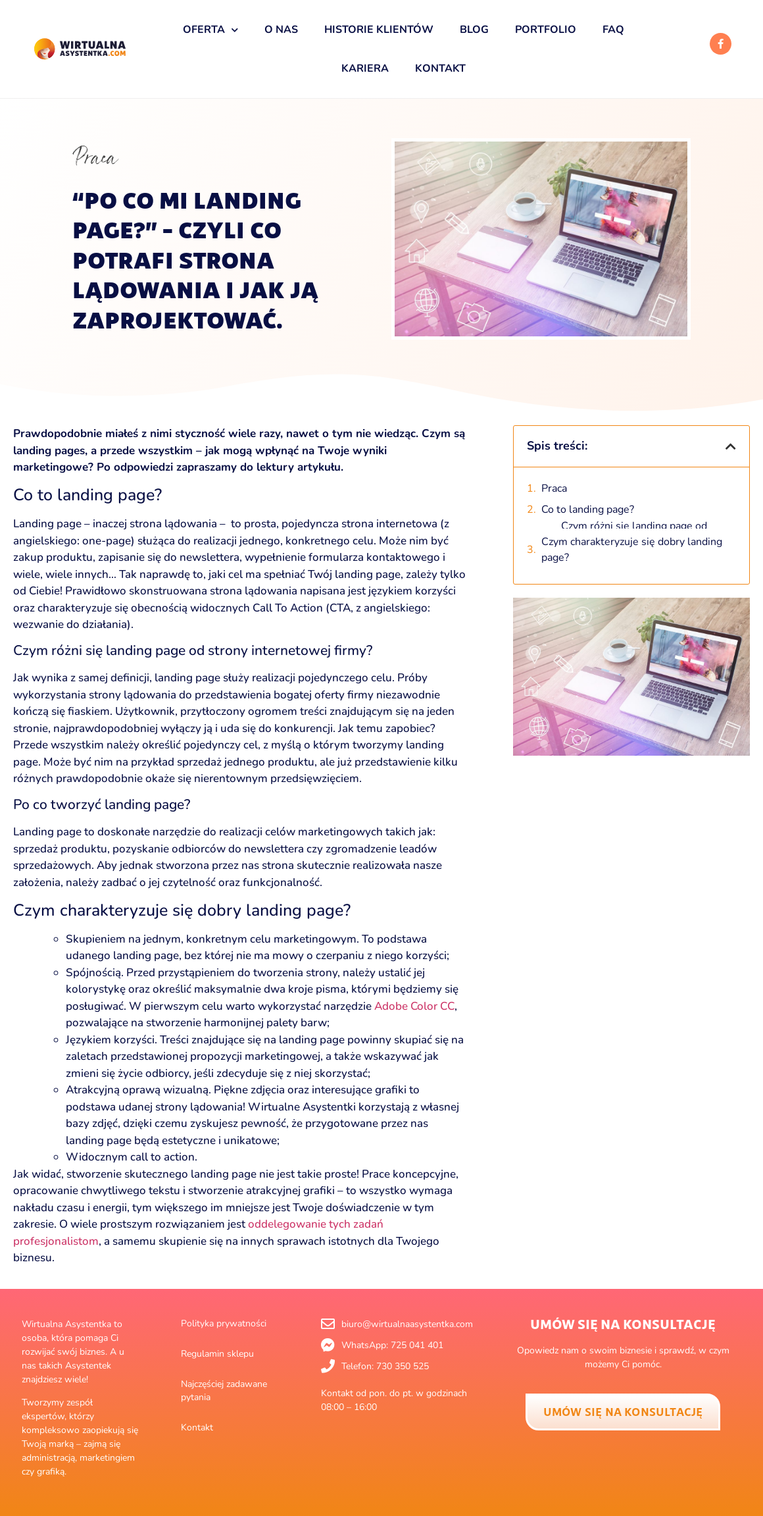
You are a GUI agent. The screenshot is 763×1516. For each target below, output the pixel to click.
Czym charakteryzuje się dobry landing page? (631, 539)
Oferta (210, 30)
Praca (94, 157)
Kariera (365, 68)
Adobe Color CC (414, 1006)
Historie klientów (378, 29)
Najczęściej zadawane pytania (224, 1390)
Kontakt (440, 68)
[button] (731, 446)
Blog (474, 29)
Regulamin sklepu (217, 1353)
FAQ (613, 29)
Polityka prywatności (223, 1323)
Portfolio (545, 29)
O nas (281, 29)
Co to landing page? (587, 509)
